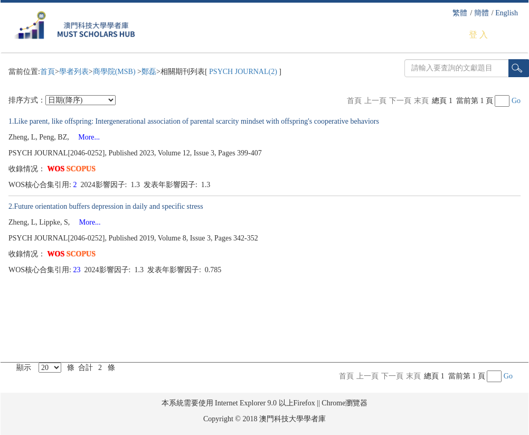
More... (85, 137)
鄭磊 (148, 72)
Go (516, 101)
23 (78, 270)
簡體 (481, 13)
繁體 (459, 13)
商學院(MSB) (115, 72)
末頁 (421, 101)
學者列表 (74, 72)
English (506, 13)
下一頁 (400, 101)
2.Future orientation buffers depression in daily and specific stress (105, 206)
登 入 (478, 34)
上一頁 (375, 101)
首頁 (47, 72)
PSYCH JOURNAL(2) (243, 72)
